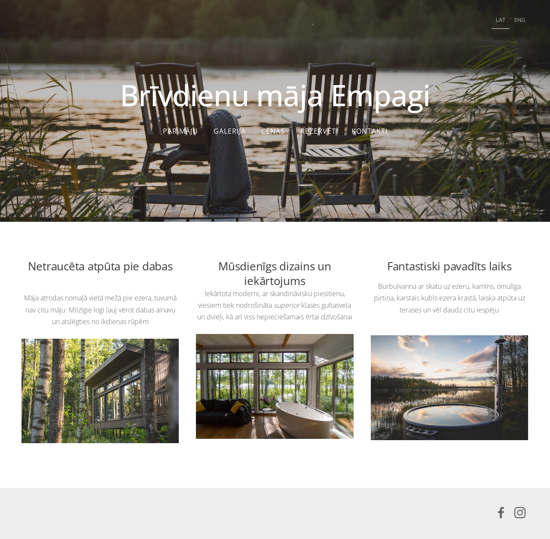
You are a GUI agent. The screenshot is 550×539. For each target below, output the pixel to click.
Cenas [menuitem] (273, 131)
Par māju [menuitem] (180, 131)
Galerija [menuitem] (230, 131)
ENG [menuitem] (519, 20)
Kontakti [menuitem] (369, 131)
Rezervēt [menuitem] (318, 131)
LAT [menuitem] (500, 20)
